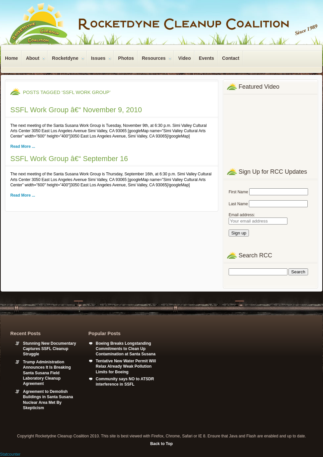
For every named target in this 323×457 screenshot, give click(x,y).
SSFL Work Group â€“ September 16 (69, 158)
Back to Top (161, 443)
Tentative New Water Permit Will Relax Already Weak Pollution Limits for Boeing (126, 366)
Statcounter (10, 454)
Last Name (238, 204)
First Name (238, 192)
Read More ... (22, 146)
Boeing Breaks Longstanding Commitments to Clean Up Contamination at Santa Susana (126, 348)
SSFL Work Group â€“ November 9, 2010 (76, 110)
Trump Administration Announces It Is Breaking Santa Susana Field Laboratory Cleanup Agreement (47, 373)
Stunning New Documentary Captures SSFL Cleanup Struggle (49, 348)
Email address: (242, 215)
